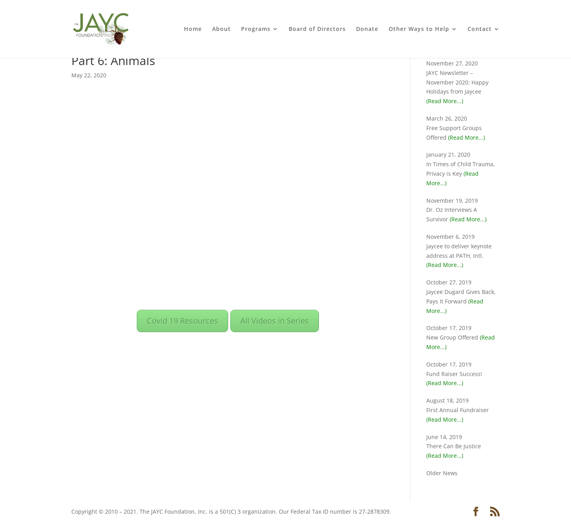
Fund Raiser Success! (454, 374)
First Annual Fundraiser (457, 410)
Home (193, 29)
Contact (480, 29)
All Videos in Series (274, 320)
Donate (367, 29)
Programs (255, 29)
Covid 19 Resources (182, 320)
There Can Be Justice (453, 446)
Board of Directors (317, 29)
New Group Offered (452, 337)
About (221, 29)
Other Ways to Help (419, 29)
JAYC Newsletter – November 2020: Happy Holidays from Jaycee (457, 82)
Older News (442, 473)
